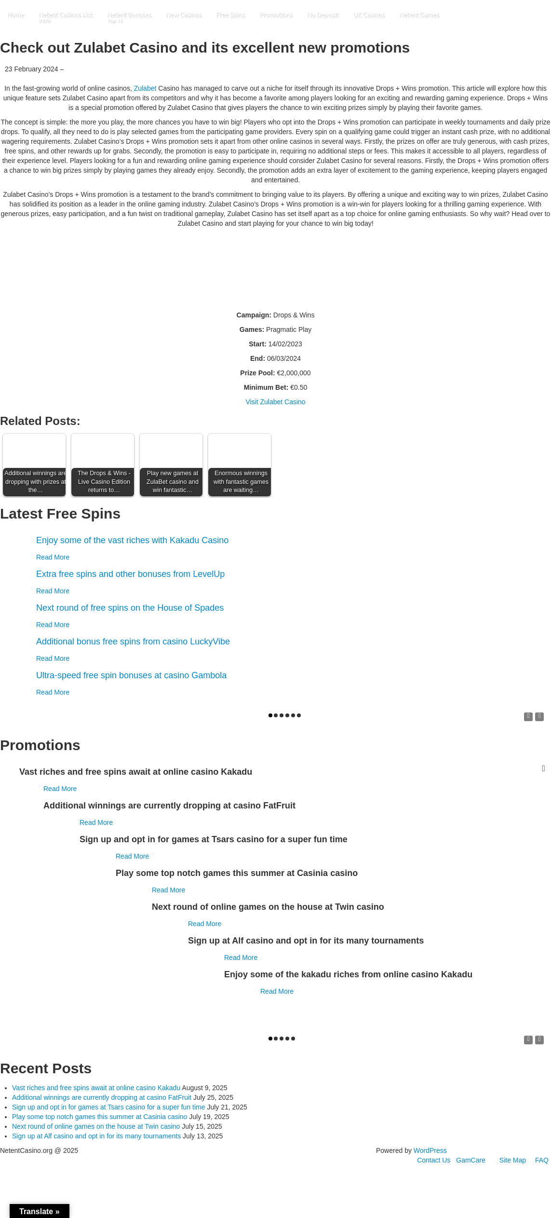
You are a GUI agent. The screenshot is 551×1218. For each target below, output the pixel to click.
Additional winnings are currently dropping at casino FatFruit (101, 1097)
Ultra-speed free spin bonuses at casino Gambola (131, 675)
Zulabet (145, 88)
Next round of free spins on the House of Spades (130, 608)
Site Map (512, 1160)
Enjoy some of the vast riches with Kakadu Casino (132, 540)
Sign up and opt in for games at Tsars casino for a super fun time (108, 1107)
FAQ (542, 1160)
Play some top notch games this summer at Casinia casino (99, 1117)
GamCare (470, 1160)
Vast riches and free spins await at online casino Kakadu (96, 1088)
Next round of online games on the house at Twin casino (96, 1126)
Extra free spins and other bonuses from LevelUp (130, 574)
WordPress (430, 1150)
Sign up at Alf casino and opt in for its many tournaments (96, 1136)
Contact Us (433, 1160)
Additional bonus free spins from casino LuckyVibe (133, 641)
